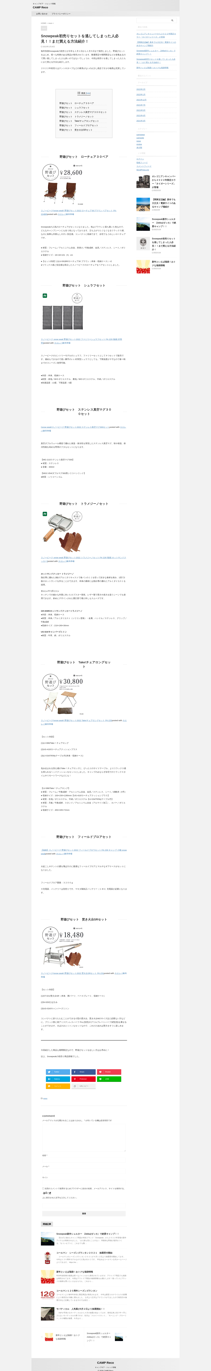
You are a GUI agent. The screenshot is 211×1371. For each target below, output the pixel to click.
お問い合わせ (42, 14)
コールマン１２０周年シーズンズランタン (76, 1291)
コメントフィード (144, 166)
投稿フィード (142, 163)
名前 (44, 1155)
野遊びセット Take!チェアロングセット (80, 121)
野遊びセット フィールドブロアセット (79, 125)
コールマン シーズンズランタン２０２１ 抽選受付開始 (84, 1253)
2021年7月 (140, 105)
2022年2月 (140, 89)
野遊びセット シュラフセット (75, 108)
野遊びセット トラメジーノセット (77, 116)
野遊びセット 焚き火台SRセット (76, 130)
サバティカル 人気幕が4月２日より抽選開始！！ (80, 1309)
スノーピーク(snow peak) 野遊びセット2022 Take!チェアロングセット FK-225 (76, 720)
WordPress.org (142, 170)
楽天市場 (70, 214)
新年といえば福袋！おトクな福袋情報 (74, 1272)
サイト (45, 1177)
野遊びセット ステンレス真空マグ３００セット (84, 112)
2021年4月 (140, 115)
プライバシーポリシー (61, 14)
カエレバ (62, 214)
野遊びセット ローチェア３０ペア (77, 103)
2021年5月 (140, 110)
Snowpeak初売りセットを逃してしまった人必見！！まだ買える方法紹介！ (155, 60)
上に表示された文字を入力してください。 (60, 1198)
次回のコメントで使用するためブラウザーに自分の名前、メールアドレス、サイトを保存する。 (85, 1188)
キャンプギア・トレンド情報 (105, 1364)
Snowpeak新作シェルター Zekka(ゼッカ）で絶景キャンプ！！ (87, 1234)
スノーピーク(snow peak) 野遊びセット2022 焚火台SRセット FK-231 (72, 973)
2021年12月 (141, 100)
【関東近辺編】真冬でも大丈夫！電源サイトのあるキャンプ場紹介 (156, 44)
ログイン (140, 159)
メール (45, 1166)
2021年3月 (140, 121)
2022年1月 (140, 94)
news (45, 1098)
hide (88, 93)
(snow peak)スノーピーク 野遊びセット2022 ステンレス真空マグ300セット (75, 427)
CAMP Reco (40, 7)
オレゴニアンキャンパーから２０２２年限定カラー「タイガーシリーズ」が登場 (156, 35)
